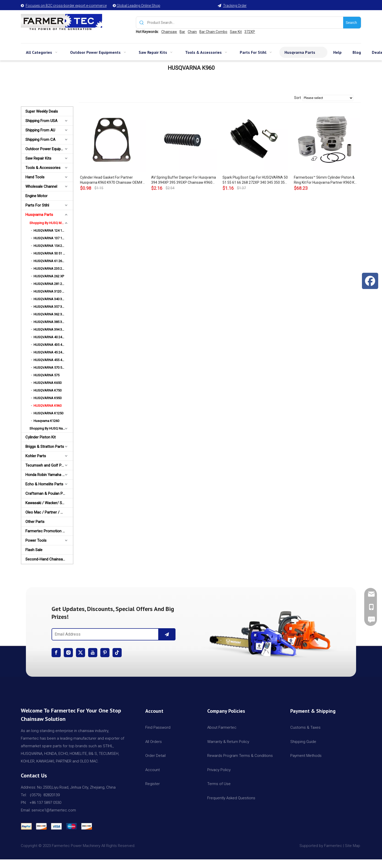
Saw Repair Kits (38, 158)
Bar (182, 32)
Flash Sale (33, 550)
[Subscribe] (167, 634)
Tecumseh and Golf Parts (46, 465)
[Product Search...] (245, 22)
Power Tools (35, 540)
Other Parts (34, 521)
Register (152, 783)
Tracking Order (235, 6)
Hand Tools (34, 177)
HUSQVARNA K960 (47, 405)
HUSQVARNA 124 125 (50, 230)
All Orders (153, 741)
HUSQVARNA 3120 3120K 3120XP (53, 291)
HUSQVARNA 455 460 (50, 360)
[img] (268, 632)
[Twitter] (80, 652)
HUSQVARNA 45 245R (50, 352)
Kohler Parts (35, 456)
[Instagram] (68, 652)
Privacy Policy (219, 770)
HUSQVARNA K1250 (48, 413)
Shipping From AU (40, 130)
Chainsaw (169, 32)
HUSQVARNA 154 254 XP (52, 246)
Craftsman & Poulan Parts (47, 493)
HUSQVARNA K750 (47, 390)
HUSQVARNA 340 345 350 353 (53, 299)
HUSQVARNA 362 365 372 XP (53, 314)
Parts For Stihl (37, 205)
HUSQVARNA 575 (46, 375)
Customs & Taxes (305, 727)
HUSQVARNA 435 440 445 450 (53, 345)
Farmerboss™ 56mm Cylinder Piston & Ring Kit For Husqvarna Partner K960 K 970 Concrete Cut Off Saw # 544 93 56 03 (325, 180)
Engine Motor (36, 196)
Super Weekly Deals (41, 111)
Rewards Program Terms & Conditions (240, 755)
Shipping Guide (303, 741)
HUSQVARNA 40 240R (50, 337)
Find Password (157, 727)
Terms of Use (219, 783)
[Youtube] (92, 652)
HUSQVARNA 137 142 (50, 238)
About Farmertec (221, 727)
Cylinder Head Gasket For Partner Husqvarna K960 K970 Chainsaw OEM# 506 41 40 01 (111, 180)
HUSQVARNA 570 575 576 (53, 367)
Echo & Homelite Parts (44, 484)
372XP (249, 32)
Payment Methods (306, 755)
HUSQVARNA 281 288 (50, 284)
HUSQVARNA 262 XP (49, 276)
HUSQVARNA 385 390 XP (52, 322)
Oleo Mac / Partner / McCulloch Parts (49, 512)
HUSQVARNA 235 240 (50, 268)
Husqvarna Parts (39, 214)
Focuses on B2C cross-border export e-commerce (66, 6)
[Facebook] (56, 652)
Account (152, 770)
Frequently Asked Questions (231, 798)
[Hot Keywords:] (352, 22)
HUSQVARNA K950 (47, 398)
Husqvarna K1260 (46, 421)
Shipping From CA (40, 139)
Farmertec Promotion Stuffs (49, 531)
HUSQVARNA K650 (47, 383)
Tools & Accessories (42, 167)
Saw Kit (236, 32)
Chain (192, 32)
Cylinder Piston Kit (40, 437)
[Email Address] (104, 634)
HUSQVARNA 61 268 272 (52, 261)
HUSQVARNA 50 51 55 (50, 253)
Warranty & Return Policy (228, 741)
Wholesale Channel (41, 186)
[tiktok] (117, 652)
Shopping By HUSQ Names (49, 428)
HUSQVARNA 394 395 (50, 329)
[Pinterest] (104, 652)
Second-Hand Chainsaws (46, 559)
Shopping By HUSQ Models (49, 223)
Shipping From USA (41, 120)
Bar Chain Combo (213, 32)
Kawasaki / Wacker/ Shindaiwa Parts (49, 503)
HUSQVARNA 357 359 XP (52, 307)
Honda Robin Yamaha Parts (48, 474)
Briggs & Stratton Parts (44, 446)
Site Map (353, 845)
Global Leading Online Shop (138, 6)
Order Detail (155, 755)
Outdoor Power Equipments (48, 149)
